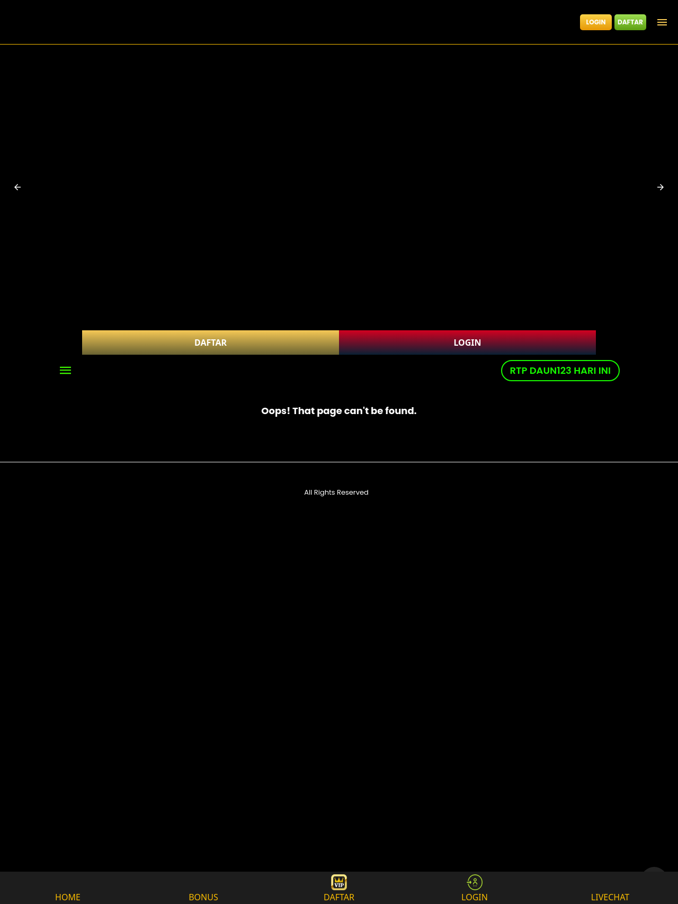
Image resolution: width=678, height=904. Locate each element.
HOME (68, 887)
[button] (17, 187)
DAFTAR (630, 22)
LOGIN (596, 22)
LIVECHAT (610, 887)
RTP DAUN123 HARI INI (560, 370)
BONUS (203, 887)
